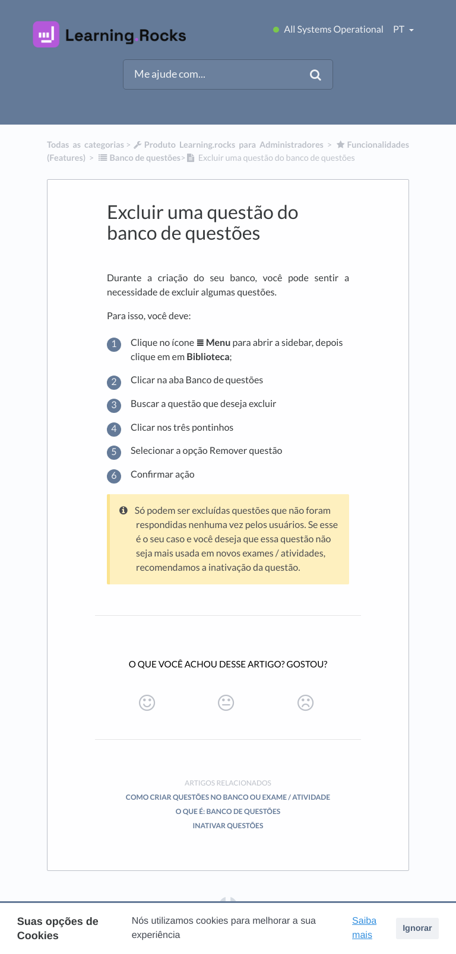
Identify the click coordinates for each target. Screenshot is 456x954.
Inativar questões (228, 825)
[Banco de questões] (138, 158)
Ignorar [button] (417, 928)
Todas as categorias (85, 145)
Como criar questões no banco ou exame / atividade (228, 797)
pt (399, 29)
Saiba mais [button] (364, 928)
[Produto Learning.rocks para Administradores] (228, 145)
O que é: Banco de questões (228, 811)
